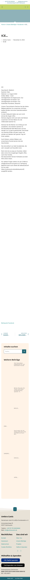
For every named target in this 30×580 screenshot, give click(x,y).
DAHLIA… (16, 458)
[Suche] (24, 351)
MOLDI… (16, 408)
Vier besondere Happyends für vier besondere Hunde (19, 364)
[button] (2, 7)
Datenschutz (5, 544)
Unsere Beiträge (11, 24)
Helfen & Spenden (21, 547)
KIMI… (5, 426)
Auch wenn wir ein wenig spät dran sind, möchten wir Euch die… (20, 432)
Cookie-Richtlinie (6, 547)
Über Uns (19, 538)
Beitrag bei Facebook (7, 323)
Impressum (4, 541)
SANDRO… (7, 453)
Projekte (18, 544)
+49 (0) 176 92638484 (13, 528)
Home (3, 24)
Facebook (20, 24)
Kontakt (3, 538)
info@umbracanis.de (10, 530)
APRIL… (16, 477)
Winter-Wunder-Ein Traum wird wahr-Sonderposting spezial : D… (19, 389)
